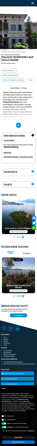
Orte (5, 337)
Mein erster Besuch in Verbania (13, 80)
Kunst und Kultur (9, 70)
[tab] (10, 254)
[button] (22, 237)
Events (5, 341)
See (31, 80)
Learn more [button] (18, 437)
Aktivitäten (7, 352)
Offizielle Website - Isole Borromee (18, 156)
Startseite (4, 50)
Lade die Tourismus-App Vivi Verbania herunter (19, 364)
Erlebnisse (6, 343)
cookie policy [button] (26, 401)
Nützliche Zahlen (9, 356)
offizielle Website (11, 147)
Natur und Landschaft (10, 75)
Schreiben (18, 315)
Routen (5, 339)
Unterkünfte (7, 350)
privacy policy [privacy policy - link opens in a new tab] (24, 395)
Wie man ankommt (9, 354)
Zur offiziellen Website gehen (13, 362)
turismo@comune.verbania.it (14, 373)
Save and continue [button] (18, 442)
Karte (5, 345)
